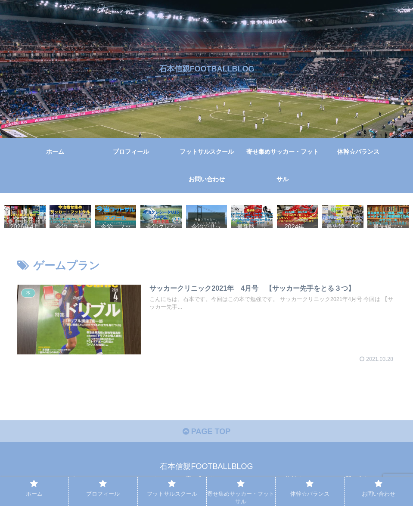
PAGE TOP (206, 431)
